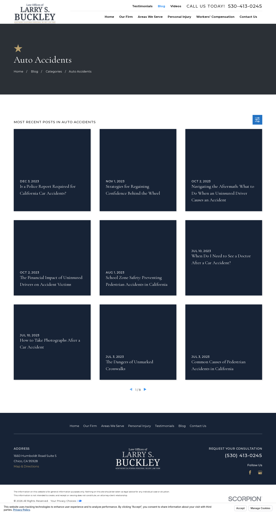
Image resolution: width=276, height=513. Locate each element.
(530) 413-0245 (243, 455)
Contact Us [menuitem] (248, 16)
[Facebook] (250, 472)
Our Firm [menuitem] (126, 16)
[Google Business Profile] (260, 472)
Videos (175, 6)
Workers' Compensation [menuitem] (215, 16)
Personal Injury (139, 426)
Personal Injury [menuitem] (179, 16)
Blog (161, 6)
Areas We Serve (112, 426)
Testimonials (142, 6)
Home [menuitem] (109, 16)
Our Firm (90, 426)
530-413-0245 (245, 6)
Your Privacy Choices (66, 500)
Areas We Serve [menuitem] (150, 16)
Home (74, 426)
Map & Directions (26, 466)
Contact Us (198, 426)
